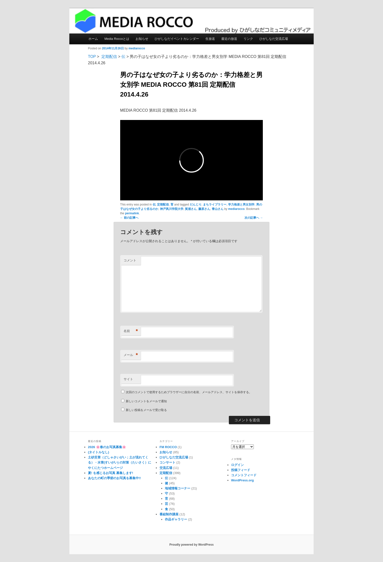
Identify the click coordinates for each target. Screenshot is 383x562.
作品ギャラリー (176, 519)
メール (131, 355)
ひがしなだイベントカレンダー (177, 39)
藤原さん (204, 209)
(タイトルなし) (98, 452)
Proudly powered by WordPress (191, 544)
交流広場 (166, 468)
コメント (130, 260)
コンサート (167, 462)
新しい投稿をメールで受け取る (146, 410)
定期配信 (109, 56)
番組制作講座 (169, 514)
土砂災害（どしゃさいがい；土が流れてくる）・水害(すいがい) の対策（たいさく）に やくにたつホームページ (119, 462)
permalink (132, 213)
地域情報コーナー (177, 488)
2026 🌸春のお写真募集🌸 (107, 447)
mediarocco (136, 48)
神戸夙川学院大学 (171, 209)
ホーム (93, 39)
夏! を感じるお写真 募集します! (110, 473)
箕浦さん (191, 209)
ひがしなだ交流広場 (273, 39)
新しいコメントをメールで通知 (146, 401)
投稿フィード (240, 470)
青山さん (217, 209)
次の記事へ (254, 217)
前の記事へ (129, 217)
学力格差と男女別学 (241, 204)
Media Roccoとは (116, 39)
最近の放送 (229, 39)
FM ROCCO (168, 447)
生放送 (210, 39)
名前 (131, 331)
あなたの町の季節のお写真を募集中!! (114, 478)
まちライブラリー (214, 204)
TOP (92, 56)
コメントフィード (243, 475)
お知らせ (142, 39)
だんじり (196, 204)
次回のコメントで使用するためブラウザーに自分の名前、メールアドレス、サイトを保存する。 (189, 392)
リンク (248, 39)
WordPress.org (242, 480)
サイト (128, 379)
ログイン (237, 465)
